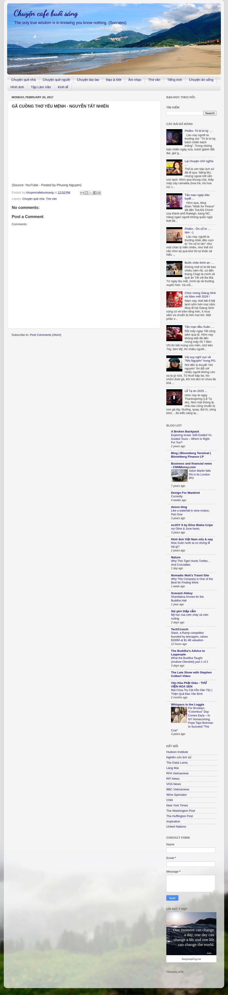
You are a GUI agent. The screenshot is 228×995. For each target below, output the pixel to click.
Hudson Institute (177, 752)
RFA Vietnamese (177, 773)
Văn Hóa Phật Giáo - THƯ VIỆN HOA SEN (189, 684)
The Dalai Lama (176, 762)
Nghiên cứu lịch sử (178, 757)
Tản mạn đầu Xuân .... (199, 326)
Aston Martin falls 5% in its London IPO (200, 474)
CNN (169, 800)
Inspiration (173, 821)
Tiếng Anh (174, 80)
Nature (176, 557)
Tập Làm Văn (41, 87)
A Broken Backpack (185, 431)
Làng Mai (172, 768)
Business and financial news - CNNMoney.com (191, 465)
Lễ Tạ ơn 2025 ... (196, 391)
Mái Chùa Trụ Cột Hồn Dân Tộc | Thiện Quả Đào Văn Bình (191, 691)
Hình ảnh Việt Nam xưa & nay (192, 539)
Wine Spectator (176, 794)
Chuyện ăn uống (201, 80)
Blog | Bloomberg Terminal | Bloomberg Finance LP (191, 454)
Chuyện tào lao (88, 80)
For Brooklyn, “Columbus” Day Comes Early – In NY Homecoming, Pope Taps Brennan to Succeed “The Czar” (192, 719)
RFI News (172, 778)
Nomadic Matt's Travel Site (190, 575)
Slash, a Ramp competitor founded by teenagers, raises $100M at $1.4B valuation (189, 636)
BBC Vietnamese (177, 789)
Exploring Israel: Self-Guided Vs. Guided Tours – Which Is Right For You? (191, 438)
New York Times (177, 805)
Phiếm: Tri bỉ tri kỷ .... (198, 131)
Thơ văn (154, 80)
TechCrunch (179, 629)
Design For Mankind (185, 492)
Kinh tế (63, 87)
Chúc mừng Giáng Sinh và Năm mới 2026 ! (200, 294)
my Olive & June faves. (185, 528)
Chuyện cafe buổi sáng (46, 13)
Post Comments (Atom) (45, 334)
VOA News (173, 784)
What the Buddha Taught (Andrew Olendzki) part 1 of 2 (189, 659)
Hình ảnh (17, 87)
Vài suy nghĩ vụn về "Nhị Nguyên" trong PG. (200, 358)
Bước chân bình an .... (199, 262)
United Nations (176, 826)
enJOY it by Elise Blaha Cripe (192, 525)
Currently (177, 496)
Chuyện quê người (56, 80)
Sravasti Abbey (182, 593)
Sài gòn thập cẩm (183, 611)
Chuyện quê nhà (23, 80)
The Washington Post (180, 810)
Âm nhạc (134, 80)
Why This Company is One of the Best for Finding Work (192, 580)
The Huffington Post (179, 816)
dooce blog (179, 507)
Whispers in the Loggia (187, 704)
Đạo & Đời (113, 80)
